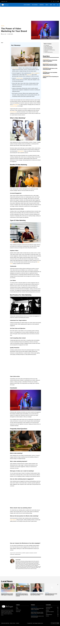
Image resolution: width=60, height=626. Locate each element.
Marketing (3, 25)
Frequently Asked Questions (48, 52)
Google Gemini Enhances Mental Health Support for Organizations (50, 61)
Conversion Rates (19, 78)
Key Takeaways (46, 45)
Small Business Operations (46, 75)
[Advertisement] (30, 13)
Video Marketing (15, 68)
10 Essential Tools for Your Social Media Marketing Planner (51, 594)
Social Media (44, 71)
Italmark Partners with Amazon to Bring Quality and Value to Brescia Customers (50, 65)
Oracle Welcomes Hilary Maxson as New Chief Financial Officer (36, 594)
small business (16, 104)
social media (29, 74)
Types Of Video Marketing (48, 48)
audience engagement (35, 73)
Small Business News (46, 59)
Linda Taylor (18, 559)
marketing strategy (13, 106)
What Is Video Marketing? (48, 46)
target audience (13, 519)
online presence (21, 151)
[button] (57, 4)
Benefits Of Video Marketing (48, 47)
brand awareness (13, 111)
